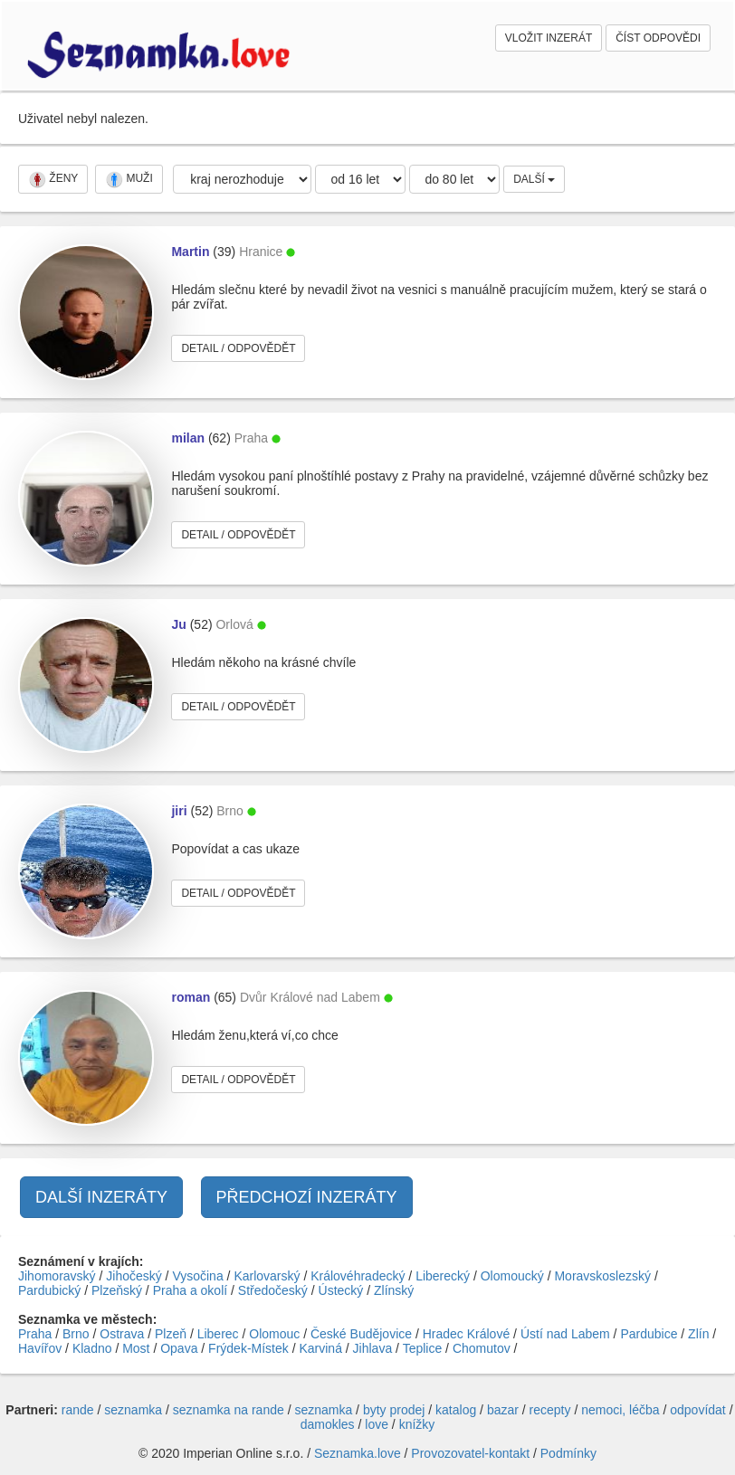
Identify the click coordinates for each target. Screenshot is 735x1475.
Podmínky (568, 1453)
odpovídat (698, 1410)
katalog (455, 1410)
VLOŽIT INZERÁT (548, 38)
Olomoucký (512, 1276)
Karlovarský (267, 1276)
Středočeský (273, 1290)
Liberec (218, 1334)
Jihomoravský (57, 1276)
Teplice (423, 1348)
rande (78, 1410)
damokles (328, 1424)
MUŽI (129, 179)
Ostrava (122, 1334)
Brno (76, 1334)
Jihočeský (133, 1276)
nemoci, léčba (620, 1410)
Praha (35, 1334)
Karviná (320, 1348)
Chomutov (482, 1348)
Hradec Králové (467, 1334)
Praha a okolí (190, 1290)
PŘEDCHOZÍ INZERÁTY (306, 1197)
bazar (503, 1410)
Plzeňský (116, 1290)
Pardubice (648, 1334)
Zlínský (394, 1290)
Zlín (698, 1334)
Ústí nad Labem (565, 1334)
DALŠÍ (534, 179)
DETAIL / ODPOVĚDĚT (238, 348)
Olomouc (274, 1334)
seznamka (133, 1410)
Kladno (92, 1348)
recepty (550, 1410)
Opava (178, 1348)
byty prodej (394, 1410)
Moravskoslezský (602, 1276)
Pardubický (49, 1290)
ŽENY (53, 179)
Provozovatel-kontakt (470, 1453)
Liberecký (442, 1276)
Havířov (40, 1348)
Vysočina (197, 1276)
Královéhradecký (357, 1276)
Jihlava (373, 1348)
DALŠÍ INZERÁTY (101, 1197)
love (376, 1424)
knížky (417, 1424)
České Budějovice (361, 1334)
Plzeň (170, 1334)
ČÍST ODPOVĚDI (658, 38)
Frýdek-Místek (248, 1348)
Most (135, 1348)
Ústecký (341, 1290)
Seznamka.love (357, 1453)
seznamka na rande (228, 1410)
